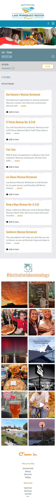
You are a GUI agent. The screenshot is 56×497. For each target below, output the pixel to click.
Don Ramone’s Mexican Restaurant (23, 94)
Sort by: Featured (9, 83)
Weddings (28, 477)
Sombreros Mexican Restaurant (21, 232)
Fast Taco (11, 149)
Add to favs (12, 112)
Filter (47, 66)
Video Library (28, 491)
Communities (8, 68)
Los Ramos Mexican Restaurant (21, 177)
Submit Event (28, 488)
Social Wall (28, 494)
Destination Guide (28, 468)
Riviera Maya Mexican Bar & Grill (22, 204)
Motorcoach (28, 474)
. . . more (22, 106)
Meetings (28, 471)
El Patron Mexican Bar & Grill (20, 122)
